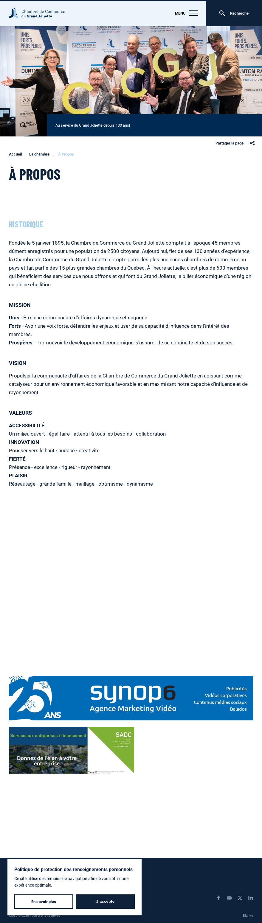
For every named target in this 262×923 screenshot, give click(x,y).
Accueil (15, 154)
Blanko (248, 915)
